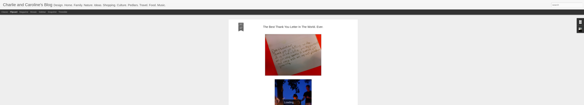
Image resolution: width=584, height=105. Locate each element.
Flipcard (13, 12)
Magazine (23, 12)
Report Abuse (310, 103)
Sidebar (42, 12)
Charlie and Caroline (308, 89)
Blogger (301, 103)
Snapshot (52, 12)
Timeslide (63, 12)
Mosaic (33, 12)
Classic (4, 12)
